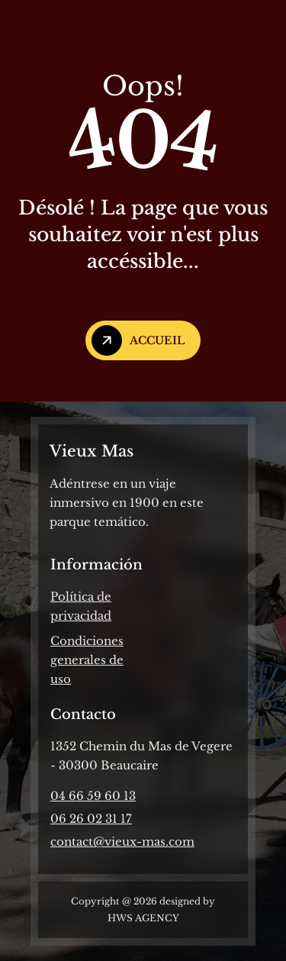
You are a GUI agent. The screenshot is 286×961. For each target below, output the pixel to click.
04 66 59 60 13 (93, 795)
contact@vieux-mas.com (122, 841)
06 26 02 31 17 (91, 818)
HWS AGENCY (143, 918)
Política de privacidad (80, 606)
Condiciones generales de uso (87, 660)
